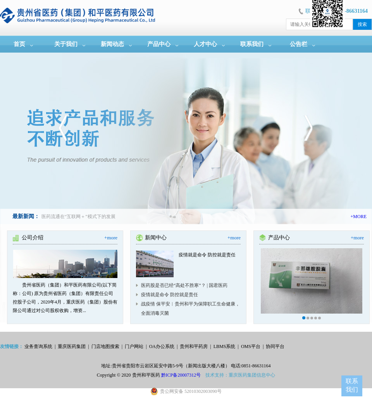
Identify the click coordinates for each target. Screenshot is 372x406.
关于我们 (66, 44)
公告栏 (298, 44)
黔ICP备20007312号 (181, 375)
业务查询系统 (38, 346)
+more (110, 238)
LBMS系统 (225, 346)
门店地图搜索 (105, 346)
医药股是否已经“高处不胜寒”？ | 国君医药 (184, 285)
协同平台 (275, 346)
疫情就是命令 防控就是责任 (169, 294)
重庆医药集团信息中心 (252, 375)
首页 (19, 44)
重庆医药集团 (72, 346)
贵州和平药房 (194, 346)
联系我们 (252, 44)
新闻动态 (112, 44)
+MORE (359, 216)
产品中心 (158, 44)
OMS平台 (250, 346)
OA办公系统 (161, 346)
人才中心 (205, 44)
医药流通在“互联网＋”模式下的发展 (78, 216)
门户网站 (134, 346)
